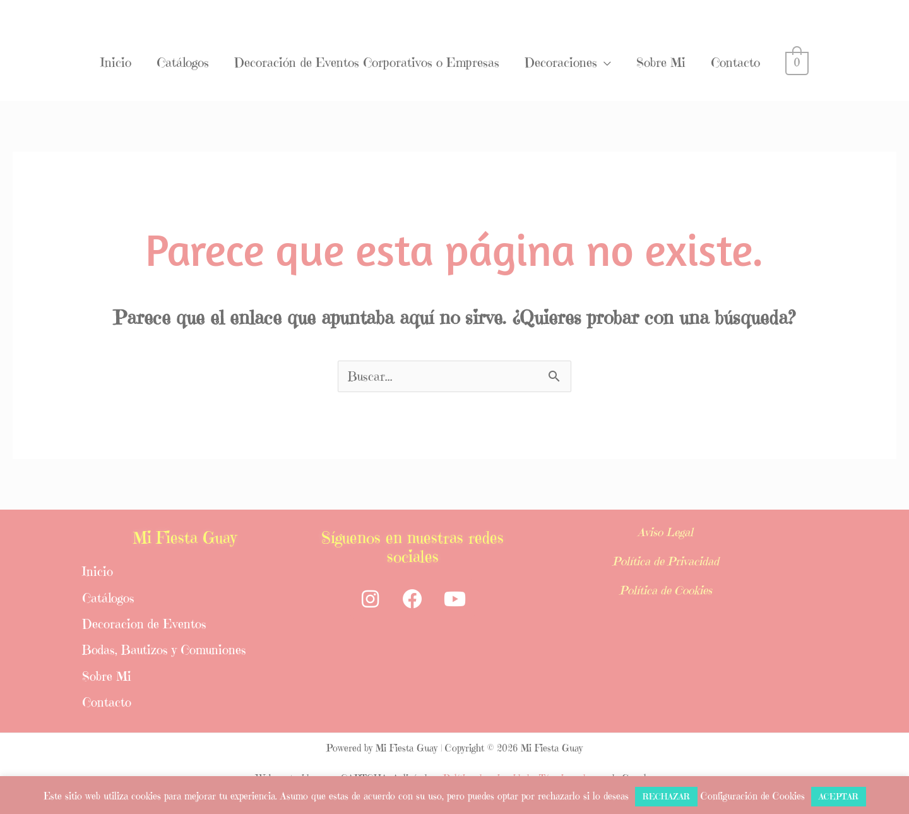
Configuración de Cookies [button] (753, 796)
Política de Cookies (665, 586)
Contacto (735, 63)
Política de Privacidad (665, 559)
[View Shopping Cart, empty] (796, 63)
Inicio (115, 63)
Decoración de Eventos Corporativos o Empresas (366, 63)
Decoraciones (561, 63)
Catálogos (183, 63)
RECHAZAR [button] (666, 796)
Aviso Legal (665, 532)
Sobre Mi (661, 63)
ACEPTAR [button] (838, 796)
